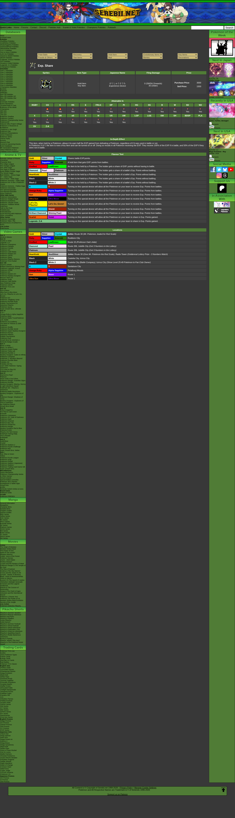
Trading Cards (13, 647)
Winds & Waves (6, 237)
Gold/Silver (4, 441)
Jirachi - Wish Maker (7, 560)
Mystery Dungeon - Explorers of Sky (12, 394)
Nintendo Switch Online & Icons (11, 489)
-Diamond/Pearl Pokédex (9, 47)
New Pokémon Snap (7, 283)
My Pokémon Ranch (7, 404)
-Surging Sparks (6, 684)
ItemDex (3, 89)
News (2, 36)
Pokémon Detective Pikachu (10, 606)
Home (16, 27)
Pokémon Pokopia (7, 246)
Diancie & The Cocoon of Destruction (9, 588)
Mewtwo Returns (6, 554)
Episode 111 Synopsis (219, 121)
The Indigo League (7, 164)
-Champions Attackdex (8, 87)
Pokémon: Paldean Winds (9, 204)
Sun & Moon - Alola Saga (9, 179)
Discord (42, 27)
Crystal (2, 443)
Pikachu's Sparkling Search (10, 633)
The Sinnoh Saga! (6, 173)
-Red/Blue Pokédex (7, 41)
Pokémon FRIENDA (7, 496)
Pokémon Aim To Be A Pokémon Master (12, 183)
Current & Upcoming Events (10, 144)
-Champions (4, 109)
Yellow (2, 456)
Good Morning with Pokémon (10, 214)
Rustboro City (74, 238)
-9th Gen (3, 111)
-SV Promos (4, 723)
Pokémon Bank (5, 316)
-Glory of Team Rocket (8, 750)
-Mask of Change (6, 765)
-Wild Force (4, 769)
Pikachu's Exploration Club (10, 629)
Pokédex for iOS (6, 371)
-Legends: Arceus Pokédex (10, 59)
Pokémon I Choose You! (9, 597)
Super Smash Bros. (7, 469)
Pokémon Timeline (7, 116)
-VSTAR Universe (6, 772)
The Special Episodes (8, 190)
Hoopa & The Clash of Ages (10, 591)
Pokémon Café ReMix (8, 252)
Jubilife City (83, 246)
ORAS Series (5, 536)
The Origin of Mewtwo (8, 547)
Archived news (5, 37)
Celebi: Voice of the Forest (10, 556)
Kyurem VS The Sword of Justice (12, 580)
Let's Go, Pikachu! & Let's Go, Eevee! (11, 295)
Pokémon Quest (6, 307)
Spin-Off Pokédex (6, 94)
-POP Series (4, 730)
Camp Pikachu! (5, 620)
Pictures (214, 128)
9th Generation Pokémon (9, 148)
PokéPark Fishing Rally (8, 434)
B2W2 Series (5, 533)
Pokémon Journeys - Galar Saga (12, 180)
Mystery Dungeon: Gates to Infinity (13, 355)
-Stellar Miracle (5, 761)
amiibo (2, 487)
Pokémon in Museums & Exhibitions (9, 126)
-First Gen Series (6, 717)
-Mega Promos (5, 721)
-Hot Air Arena (5, 752)
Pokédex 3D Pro (6, 364)
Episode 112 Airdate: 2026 (217, 151)
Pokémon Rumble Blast (8, 360)
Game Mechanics (6, 104)
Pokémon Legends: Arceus (10, 268)
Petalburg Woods (75, 270)
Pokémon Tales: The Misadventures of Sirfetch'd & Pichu (11, 223)
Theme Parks (5, 139)
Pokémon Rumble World (9, 329)
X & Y (2, 312)
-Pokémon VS (5, 774)
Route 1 (71, 274)
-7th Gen (3, 115)
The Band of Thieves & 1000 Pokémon (10, 324)
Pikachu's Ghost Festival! (9, 626)
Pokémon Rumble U (7, 353)
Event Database (6, 146)
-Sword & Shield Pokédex (9, 56)
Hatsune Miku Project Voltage (11, 124)
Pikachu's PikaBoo (7, 618)
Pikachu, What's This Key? (10, 640)
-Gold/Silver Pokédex (8, 43)
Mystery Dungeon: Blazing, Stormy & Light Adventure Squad (13, 385)
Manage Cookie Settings (145, 788)
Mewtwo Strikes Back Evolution (11, 600)
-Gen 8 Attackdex (6, 83)
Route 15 (72, 242)
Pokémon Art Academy (8, 322)
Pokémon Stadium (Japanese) (11, 463)
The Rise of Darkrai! (7, 569)
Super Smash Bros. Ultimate (10, 309)
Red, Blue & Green (7, 454)
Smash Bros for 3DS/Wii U (10, 340)
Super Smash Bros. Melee (9, 450)
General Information (7, 503)
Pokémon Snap (6, 459)
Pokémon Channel (7, 421)
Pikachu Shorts (13, 609)
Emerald (3, 414)
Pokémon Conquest (7, 357)
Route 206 (72, 246)
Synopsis (214, 157)
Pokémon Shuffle (6, 327)
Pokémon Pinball (6, 461)
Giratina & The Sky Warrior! (10, 571)
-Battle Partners (6, 754)
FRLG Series (5, 522)
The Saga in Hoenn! (7, 169)
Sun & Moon (4, 290)
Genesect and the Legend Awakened (9, 585)
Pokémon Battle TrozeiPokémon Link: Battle (12, 319)
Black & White (5, 346)
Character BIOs (6, 507)
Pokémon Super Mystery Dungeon (13, 331)
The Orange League (7, 166)
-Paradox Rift (5, 695)
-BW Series (4, 710)
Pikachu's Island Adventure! (10, 627)
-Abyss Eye (4, 734)
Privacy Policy (126, 788)
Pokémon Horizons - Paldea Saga (12, 186)
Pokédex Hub (54, 27)
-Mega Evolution (6, 673)
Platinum (3, 377)
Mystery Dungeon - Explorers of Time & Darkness (12, 401)
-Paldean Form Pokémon (9, 151)
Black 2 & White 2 (6, 347)
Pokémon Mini (5, 448)
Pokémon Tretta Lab (7, 351)
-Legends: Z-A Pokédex (8, 65)
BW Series (4, 531)
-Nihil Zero (4, 737)
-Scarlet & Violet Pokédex (9, 63)
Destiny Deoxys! (6, 562)
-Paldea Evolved (6, 701)
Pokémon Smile (6, 279)
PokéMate (4, 437)
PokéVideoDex (5, 212)
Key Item (82, 86)
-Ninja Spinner (5, 736)
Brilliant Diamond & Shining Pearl (12, 266)
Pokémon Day (5, 131)
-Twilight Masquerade (8, 690)
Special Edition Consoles (9, 480)
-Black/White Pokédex (8, 48)
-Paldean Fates (5, 693)
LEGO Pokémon (6, 135)
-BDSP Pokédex (6, 58)
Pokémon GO (5, 250)
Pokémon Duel (5, 338)
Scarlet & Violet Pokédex (74, 27)
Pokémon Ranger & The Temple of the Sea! (13, 566)
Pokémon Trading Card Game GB (12, 467)
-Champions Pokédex (8, 67)
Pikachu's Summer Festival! (10, 624)
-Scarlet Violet (5, 702)
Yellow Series (5, 516)
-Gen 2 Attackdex (6, 72)
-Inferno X (4, 741)
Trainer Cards (5, 657)
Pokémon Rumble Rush (9, 301)
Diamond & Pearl (6, 375)
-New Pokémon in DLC (8, 150)
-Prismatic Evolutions (8, 682)
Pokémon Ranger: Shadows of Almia (11, 398)
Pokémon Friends (6, 248)
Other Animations (6, 215)
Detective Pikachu (6, 305)
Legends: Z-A (5, 243)
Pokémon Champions (8, 244)
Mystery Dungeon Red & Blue (11, 428)
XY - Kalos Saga (6, 177)
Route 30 (79, 234)
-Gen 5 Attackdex (6, 78)
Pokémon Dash (6, 419)
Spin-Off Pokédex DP (8, 96)
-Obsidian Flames (6, 699)
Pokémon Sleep (6, 257)
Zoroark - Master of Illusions (10, 575)
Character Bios (5, 162)
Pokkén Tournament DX (9, 303)
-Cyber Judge (5, 770)
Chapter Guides (6, 511)
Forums (24, 27)
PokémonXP (4, 122)
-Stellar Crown (5, 686)
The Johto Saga (6, 168)
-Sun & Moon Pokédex (8, 52)
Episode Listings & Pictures (10, 158)
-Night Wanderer (6, 763)
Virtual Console (5, 478)
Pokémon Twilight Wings (9, 199)
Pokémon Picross (6, 333)
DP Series (4, 525)
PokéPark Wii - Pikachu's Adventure (9, 389)
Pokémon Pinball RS (7, 425)
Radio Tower (121, 254)
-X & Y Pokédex (6, 50)
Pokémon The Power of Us (10, 598)
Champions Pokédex (96, 27)
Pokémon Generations (8, 197)
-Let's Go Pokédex (7, 54)
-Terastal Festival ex (7, 756)
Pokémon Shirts (6, 137)
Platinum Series (6, 527)
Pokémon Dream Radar (9, 349)
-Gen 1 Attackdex (6, 71)
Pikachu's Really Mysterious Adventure (10, 636)
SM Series (4, 538)
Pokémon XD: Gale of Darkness (12, 417)
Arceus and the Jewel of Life (10, 573)
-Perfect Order (5, 668)
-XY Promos (4, 728)
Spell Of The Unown (7, 552)
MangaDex (4, 505)
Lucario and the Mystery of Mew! (12, 564)
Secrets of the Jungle (8, 602)
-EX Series (4, 714)
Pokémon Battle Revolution (10, 391)
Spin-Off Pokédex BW (8, 98)
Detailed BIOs (5, 509)
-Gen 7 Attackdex (6, 82)
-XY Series (4, 708)
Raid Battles (4, 662)
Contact (33, 27)
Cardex (3, 100)
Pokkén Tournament (7, 336)
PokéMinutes (5, 210)
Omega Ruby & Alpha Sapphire (11, 314)
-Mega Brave (5, 743)
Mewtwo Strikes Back (8, 549)
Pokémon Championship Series (11, 120)
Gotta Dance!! (5, 622)
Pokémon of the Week (8, 107)
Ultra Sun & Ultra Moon (8, 292)
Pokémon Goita (6, 493)
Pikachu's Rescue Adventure (10, 615)
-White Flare (4, 677)
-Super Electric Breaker (8, 758)
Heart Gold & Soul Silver (9, 379)
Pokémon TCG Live (7, 287)
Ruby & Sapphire (6, 410)
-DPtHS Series (5, 712)
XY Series (4, 534)
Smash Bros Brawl (7, 406)
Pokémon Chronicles (7, 188)
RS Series (4, 520)
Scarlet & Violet (5, 241)
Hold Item (81, 83)
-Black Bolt (4, 675)
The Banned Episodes (8, 191)
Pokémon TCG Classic (8, 664)
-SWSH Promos (6, 725)
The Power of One (7, 551)
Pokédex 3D (4, 362)
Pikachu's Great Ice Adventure (11, 631)
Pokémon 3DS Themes (8, 482)
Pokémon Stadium (7, 465)
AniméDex (4, 160)
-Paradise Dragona (7, 759)
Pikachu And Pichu (7, 616)
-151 (1, 697)
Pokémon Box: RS (7, 423)
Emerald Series (6, 523)
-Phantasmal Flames (7, 671)
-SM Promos (4, 726)
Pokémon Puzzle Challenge (10, 447)
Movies (13, 541)
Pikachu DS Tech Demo (9, 432)
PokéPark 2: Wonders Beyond (11, 358)
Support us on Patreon (117, 794)
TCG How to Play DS (8, 369)
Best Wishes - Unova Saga (10, 175)
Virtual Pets (4, 485)
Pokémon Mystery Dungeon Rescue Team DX (10, 276)
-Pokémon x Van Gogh (8, 129)
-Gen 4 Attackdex (6, 76)
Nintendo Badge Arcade (9, 342)
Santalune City (74, 266)
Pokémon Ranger (6, 426)
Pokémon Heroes (6, 558)
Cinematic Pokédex (7, 102)
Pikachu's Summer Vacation (10, 613)
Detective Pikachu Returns (10, 259)
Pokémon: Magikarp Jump (9, 300)
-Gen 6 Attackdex (6, 80)
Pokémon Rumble (6, 382)
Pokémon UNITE (6, 255)
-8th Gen (3, 113)
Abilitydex (3, 93)
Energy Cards (5, 658)
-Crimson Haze (5, 767)
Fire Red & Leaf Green (8, 412)
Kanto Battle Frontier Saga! (10, 171)
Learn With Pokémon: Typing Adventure (10, 367)
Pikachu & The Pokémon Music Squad (11, 643)
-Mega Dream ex (6, 739)
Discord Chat (5, 142)
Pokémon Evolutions (7, 201)
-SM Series (4, 706)
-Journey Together (6, 680)
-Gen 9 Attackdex (6, 85)
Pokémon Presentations (9, 133)
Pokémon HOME (6, 270)
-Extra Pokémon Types (8, 655)
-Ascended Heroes (7, 669)
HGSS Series (5, 529)
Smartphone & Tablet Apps (10, 483)
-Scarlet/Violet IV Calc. (8, 105)
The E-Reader (5, 436)
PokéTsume (4, 228)
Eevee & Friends (6, 639)
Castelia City (73, 258)
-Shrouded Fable (6, 688)
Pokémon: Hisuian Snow (9, 202)
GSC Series (4, 518)
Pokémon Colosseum (8, 415)
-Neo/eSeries (5, 715)
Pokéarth (112, 27)
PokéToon (4, 206)
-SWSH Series (5, 704)
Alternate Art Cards (7, 660)
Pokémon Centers (6, 118)
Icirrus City (85, 258)
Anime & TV (13, 154)
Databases (13, 32)
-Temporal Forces (6, 691)
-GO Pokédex (5, 61)
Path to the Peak (6, 208)
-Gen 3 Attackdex (6, 74)
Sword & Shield (6, 265)
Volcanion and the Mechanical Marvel (11, 594)
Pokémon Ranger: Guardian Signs (12, 380)
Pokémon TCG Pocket (8, 261)
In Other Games (6, 476)
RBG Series (4, 514)
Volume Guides (5, 512)
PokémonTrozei (6, 430)
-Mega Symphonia (7, 745)
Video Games (13, 231)
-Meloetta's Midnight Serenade (11, 582)
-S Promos (4, 780)
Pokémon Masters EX (8, 254)
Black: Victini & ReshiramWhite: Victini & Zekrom (11, 577)
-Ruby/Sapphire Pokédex (9, 45)
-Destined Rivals (6, 679)
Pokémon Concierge (7, 219)
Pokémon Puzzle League (9, 458)
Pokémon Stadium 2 (7, 445)
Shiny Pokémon (6, 193)
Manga (13, 499)
